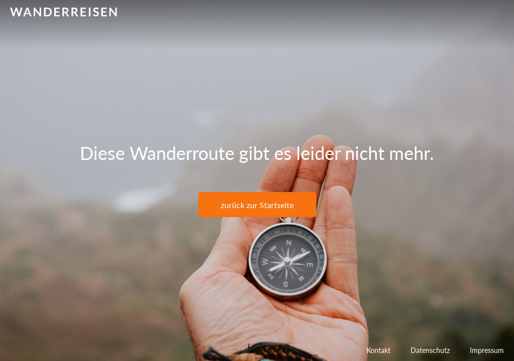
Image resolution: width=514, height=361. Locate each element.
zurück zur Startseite (257, 205)
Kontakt (378, 350)
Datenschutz (430, 350)
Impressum (487, 350)
